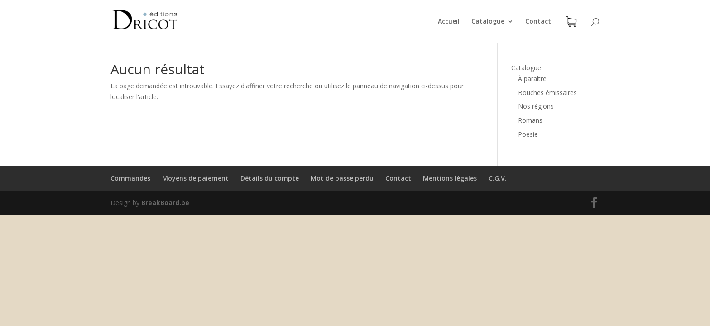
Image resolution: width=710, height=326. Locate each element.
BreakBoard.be (165, 202)
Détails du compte (269, 178)
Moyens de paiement (195, 178)
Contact (538, 21)
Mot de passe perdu (342, 178)
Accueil (449, 21)
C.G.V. (498, 178)
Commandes (130, 178)
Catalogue (487, 21)
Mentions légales (450, 178)
